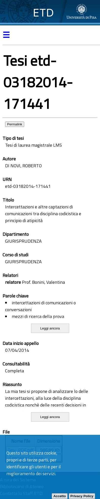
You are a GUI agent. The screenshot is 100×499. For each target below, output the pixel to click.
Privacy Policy (81, 496)
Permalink (14, 124)
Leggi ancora (50, 328)
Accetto (59, 496)
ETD (43, 12)
